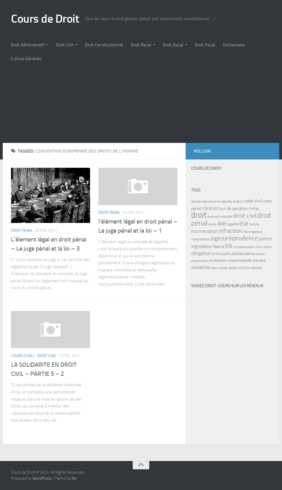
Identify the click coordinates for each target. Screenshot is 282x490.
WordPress (42, 478)
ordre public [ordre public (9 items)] (221, 253)
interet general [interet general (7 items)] (252, 232)
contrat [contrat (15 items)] (209, 208)
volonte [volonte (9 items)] (256, 267)
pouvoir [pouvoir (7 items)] (260, 254)
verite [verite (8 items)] (232, 268)
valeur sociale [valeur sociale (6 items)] (219, 268)
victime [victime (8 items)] (243, 268)
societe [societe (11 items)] (259, 260)
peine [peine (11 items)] (249, 253)
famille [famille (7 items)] (254, 224)
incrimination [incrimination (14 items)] (204, 231)
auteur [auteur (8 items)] (238, 201)
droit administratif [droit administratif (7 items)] (219, 217)
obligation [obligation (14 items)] (201, 253)
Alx (74, 478)
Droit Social (173, 44)
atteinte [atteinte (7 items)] (226, 201)
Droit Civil (64, 44)
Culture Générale (26, 58)
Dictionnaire (234, 44)
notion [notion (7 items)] (267, 247)
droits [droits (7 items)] (212, 224)
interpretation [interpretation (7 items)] (200, 239)
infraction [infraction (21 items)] (230, 230)
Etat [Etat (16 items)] (243, 224)
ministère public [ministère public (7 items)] (244, 247)
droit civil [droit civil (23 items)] (244, 215)
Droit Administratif (27, 44)
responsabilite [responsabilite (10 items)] (240, 260)
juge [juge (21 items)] (216, 238)
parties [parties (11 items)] (237, 253)
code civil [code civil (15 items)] (252, 201)
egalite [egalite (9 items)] (233, 224)
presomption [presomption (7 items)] (199, 261)
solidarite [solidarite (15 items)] (200, 267)
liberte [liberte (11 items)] (218, 246)
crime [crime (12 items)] (254, 208)
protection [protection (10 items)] (218, 260)
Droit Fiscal (205, 44)
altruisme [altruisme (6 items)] (214, 201)
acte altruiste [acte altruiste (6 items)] (199, 201)
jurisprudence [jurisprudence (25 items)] (240, 238)
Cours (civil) (22, 355)
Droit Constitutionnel (104, 44)
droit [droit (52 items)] (199, 215)
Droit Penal (141, 44)
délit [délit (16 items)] (222, 224)
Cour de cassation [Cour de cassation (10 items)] (233, 208)
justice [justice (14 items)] (265, 239)
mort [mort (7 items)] (259, 247)
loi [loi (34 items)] (228, 245)
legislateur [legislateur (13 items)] (201, 246)
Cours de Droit (45, 19)
